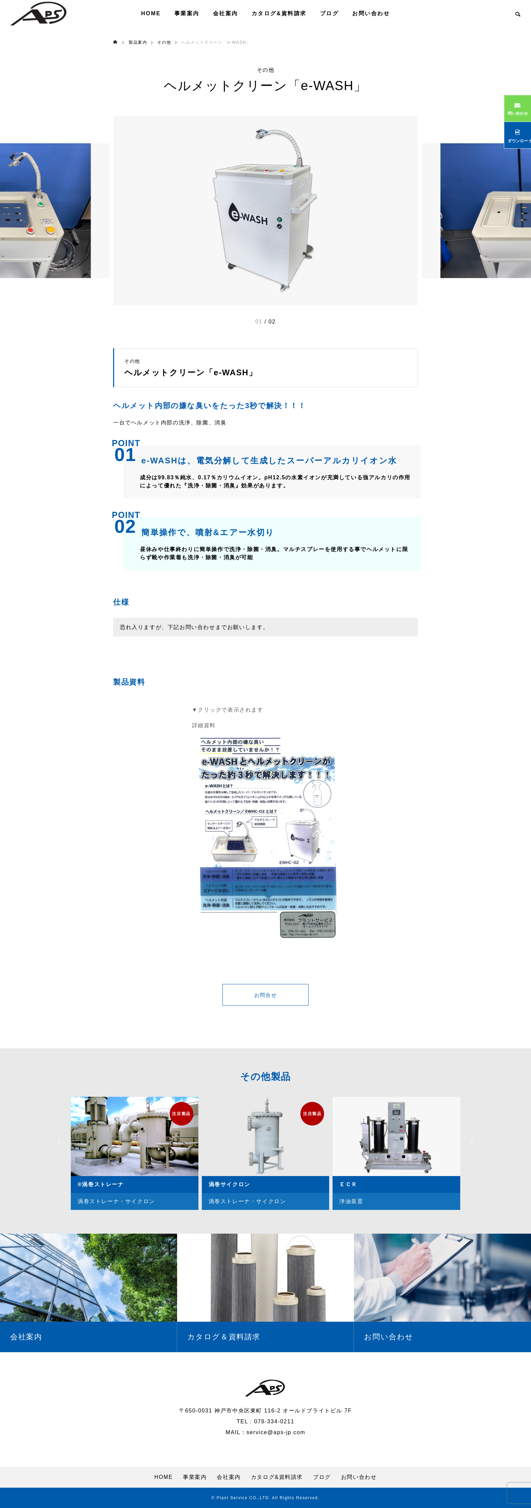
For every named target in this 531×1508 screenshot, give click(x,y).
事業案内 (186, 13)
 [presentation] (473, 1141)
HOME (151, 13)
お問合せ (265, 996)
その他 (266, 70)
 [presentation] (57, 1141)
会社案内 (225, 13)
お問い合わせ (371, 13)
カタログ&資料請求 (279, 13)
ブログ (329, 13)
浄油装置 (351, 1201)
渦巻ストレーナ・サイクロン (116, 1201)
